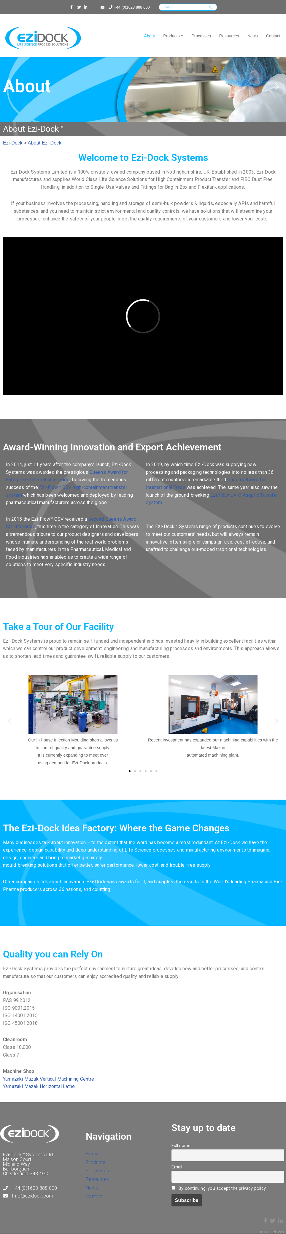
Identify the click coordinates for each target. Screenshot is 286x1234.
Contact (273, 36)
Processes (201, 36)
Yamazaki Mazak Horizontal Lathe (39, 1086)
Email (176, 1167)
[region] (143, 86)
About (149, 36)
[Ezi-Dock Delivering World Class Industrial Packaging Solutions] (44, 39)
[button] (182, 36)
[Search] (181, 7)
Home (92, 1154)
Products (95, 1162)
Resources (229, 36)
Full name (180, 1145)
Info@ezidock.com (28, 1196)
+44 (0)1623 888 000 (128, 7)
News (252, 36)
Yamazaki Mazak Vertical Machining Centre (48, 1079)
